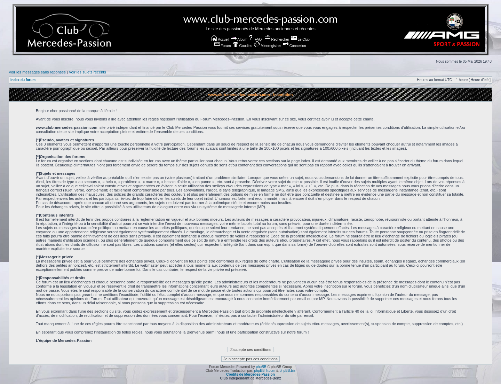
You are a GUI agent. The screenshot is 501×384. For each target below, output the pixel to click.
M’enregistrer (267, 46)
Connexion (294, 46)
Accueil (220, 39)
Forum (222, 46)
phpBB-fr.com (265, 371)
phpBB (261, 367)
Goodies (242, 46)
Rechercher (277, 39)
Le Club (300, 39)
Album (239, 39)
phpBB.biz (287, 371)
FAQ (255, 39)
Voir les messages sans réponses (37, 72)
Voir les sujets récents (87, 72)
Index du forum (22, 80)
